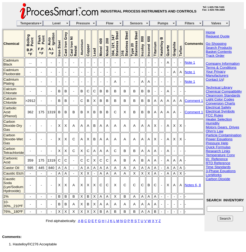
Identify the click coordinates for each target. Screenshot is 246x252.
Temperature (29, 23)
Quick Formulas (218, 147)
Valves (216, 23)
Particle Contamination (223, 135)
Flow (109, 23)
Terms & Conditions (221, 67)
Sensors (136, 23)
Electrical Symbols (220, 111)
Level (56, 23)
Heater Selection (219, 119)
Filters (189, 23)
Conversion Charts (220, 103)
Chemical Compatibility (224, 91)
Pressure (83, 23)
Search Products (219, 48)
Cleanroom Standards (223, 95)
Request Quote (218, 36)
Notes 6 (191, 185)
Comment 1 (194, 101)
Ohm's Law (214, 131)
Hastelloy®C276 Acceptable (35, 244)
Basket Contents (219, 52)
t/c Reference (217, 159)
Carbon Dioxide (218, 179)
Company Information (223, 64)
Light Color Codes (220, 99)
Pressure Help (217, 143)
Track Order (215, 56)
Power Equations (219, 139)
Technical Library (219, 87)
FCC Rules (214, 115)
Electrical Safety (218, 107)
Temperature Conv (220, 155)
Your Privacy (215, 71)
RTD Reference (218, 163)
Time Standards (218, 167)
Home (210, 32)
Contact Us (214, 79)
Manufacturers (217, 75)
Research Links (218, 151)
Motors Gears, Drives (222, 127)
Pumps (163, 23)
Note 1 (190, 62)
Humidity (213, 123)
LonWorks (214, 175)
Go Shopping (216, 44)
